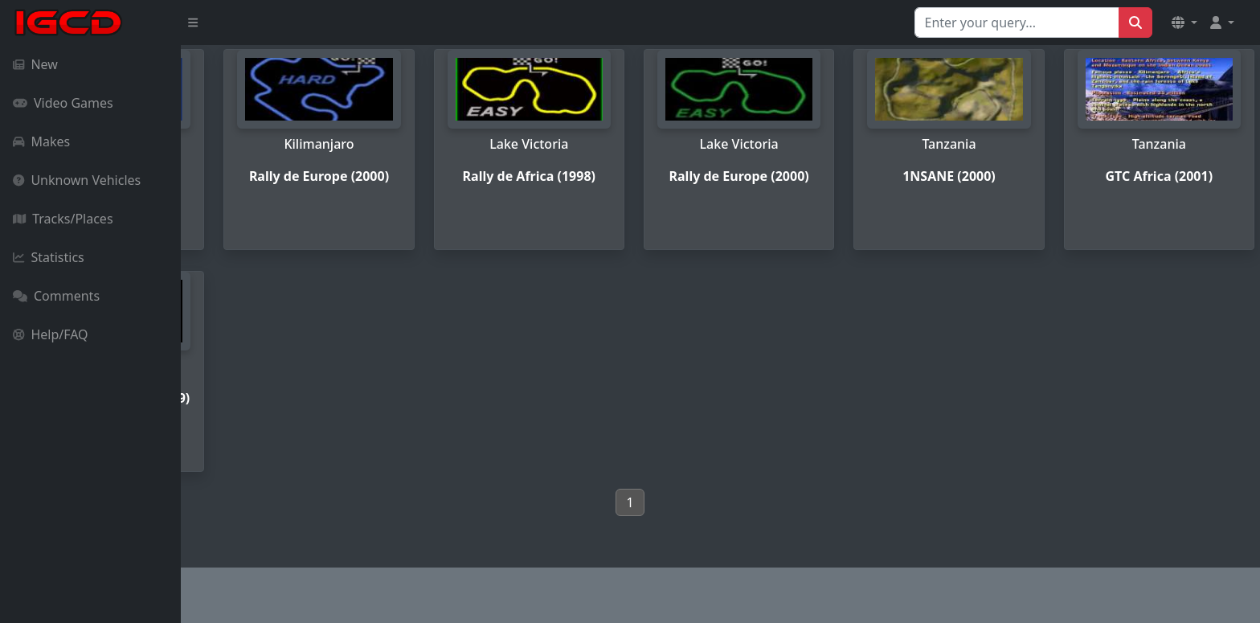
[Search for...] (1016, 22)
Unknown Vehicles (77, 180)
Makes (41, 141)
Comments (56, 296)
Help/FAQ (50, 334)
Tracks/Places (63, 218)
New (35, 64)
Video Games (63, 103)
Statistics (48, 257)
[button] (1184, 22)
